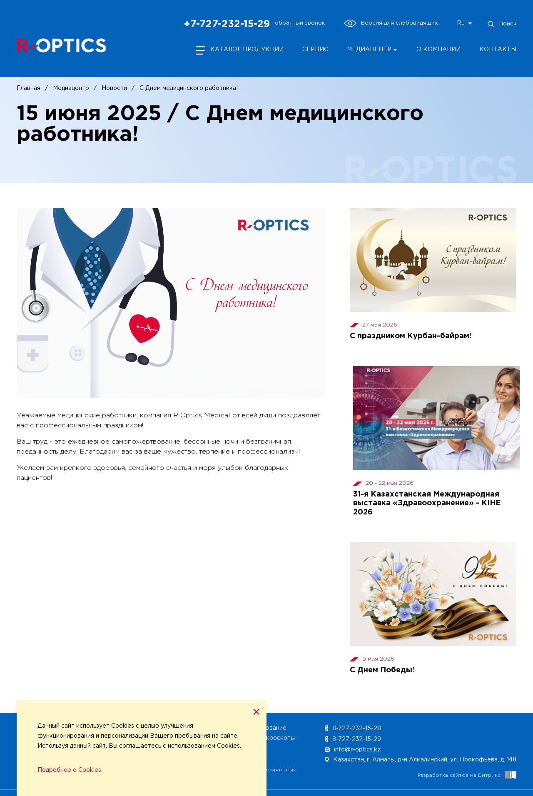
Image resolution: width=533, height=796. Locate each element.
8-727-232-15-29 (353, 739)
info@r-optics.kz (353, 749)
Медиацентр (369, 49)
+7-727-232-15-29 (227, 24)
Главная (28, 88)
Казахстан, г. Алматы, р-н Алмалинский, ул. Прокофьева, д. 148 (420, 760)
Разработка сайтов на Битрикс (467, 775)
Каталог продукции (247, 49)
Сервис (315, 49)
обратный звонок (300, 22)
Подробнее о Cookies (69, 770)
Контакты (497, 49)
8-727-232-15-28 (353, 728)
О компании (438, 49)
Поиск (501, 24)
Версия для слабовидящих (391, 23)
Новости (114, 88)
